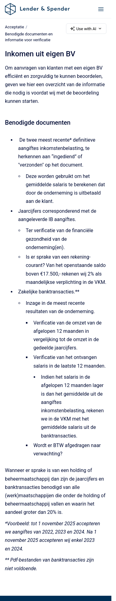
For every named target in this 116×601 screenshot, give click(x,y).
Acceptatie (14, 27)
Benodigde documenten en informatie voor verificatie (29, 37)
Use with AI (86, 28)
